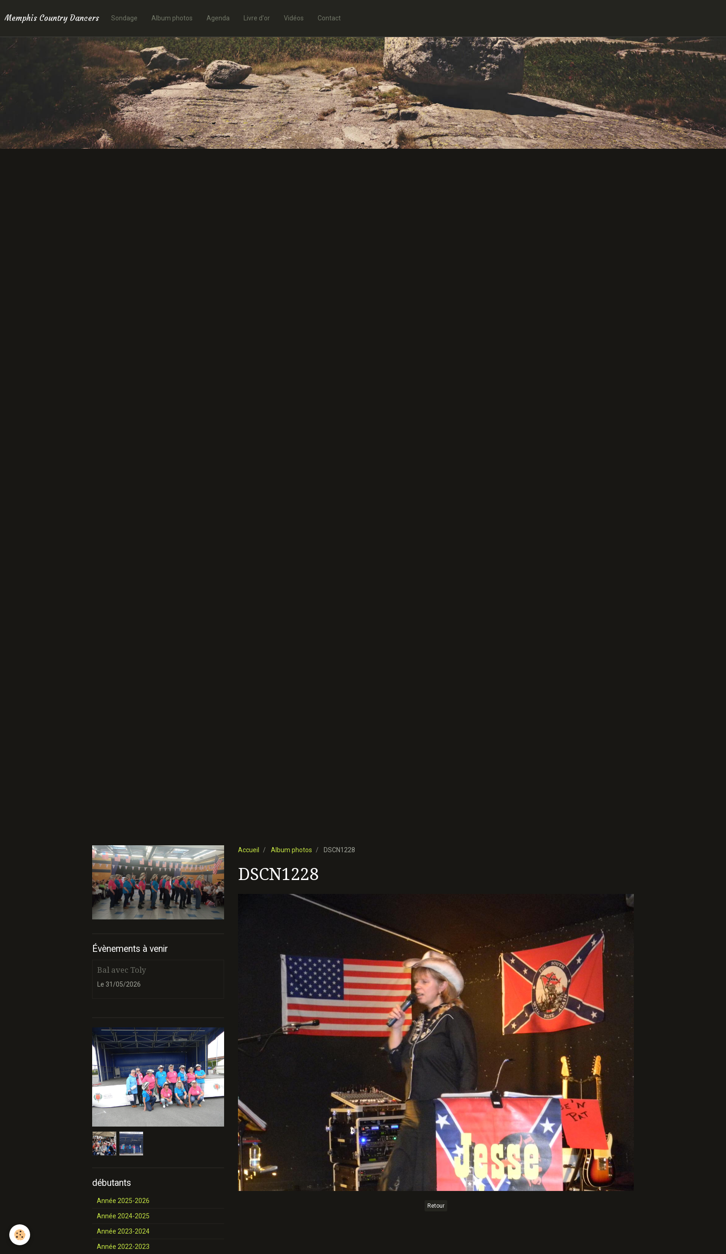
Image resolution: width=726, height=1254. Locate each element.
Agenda (218, 18)
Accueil (248, 850)
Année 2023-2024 (123, 1231)
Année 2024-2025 (123, 1216)
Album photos (172, 18)
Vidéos (294, 18)
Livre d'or (257, 18)
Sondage (124, 18)
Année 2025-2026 (123, 1200)
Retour (435, 1206)
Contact (329, 18)
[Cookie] (19, 1234)
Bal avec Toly (121, 970)
